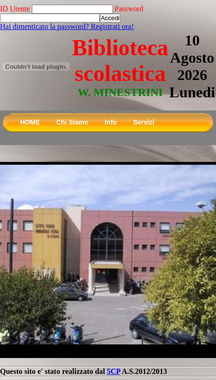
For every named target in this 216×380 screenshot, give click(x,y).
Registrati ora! (112, 26)
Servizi (143, 122)
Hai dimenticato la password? (45, 26)
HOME (30, 122)
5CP (113, 371)
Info (110, 122)
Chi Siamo (72, 122)
